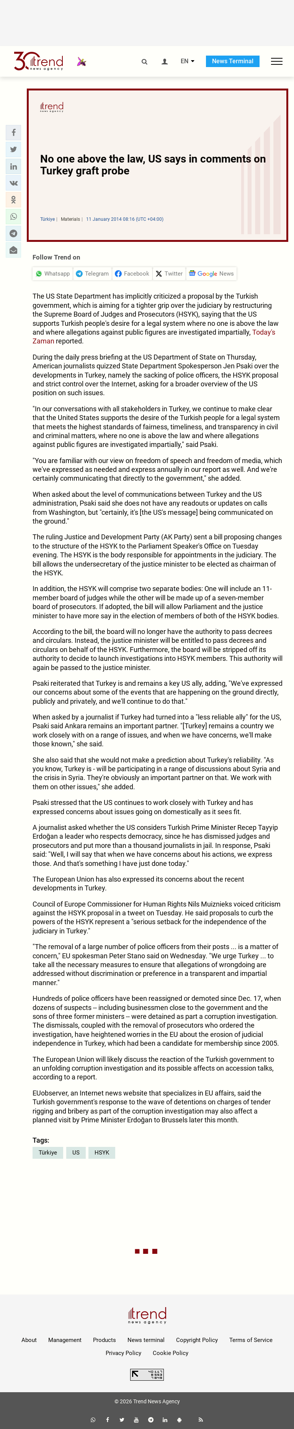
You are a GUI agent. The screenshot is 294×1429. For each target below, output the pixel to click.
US (76, 1152)
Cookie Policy (170, 1353)
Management (65, 1340)
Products (104, 1340)
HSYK (102, 1152)
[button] (13, 133)
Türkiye (48, 1152)
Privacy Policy (123, 1353)
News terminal (146, 1340)
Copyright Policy (197, 1340)
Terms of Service (251, 1340)
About (29, 1340)
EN (184, 61)
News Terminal (232, 61)
